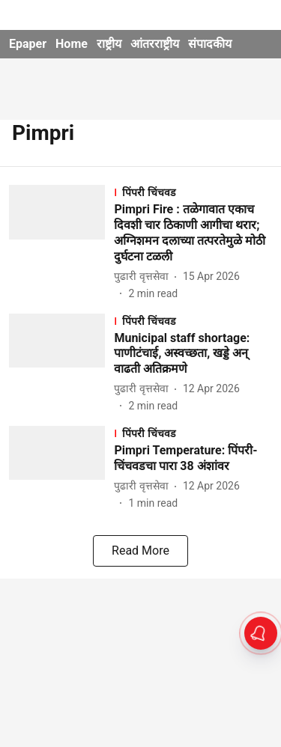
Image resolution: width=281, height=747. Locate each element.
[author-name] (144, 276)
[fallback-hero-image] (61, 243)
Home (71, 44)
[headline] (193, 233)
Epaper (27, 44)
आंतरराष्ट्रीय (154, 44)
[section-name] (193, 192)
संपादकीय (210, 44)
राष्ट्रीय (109, 44)
